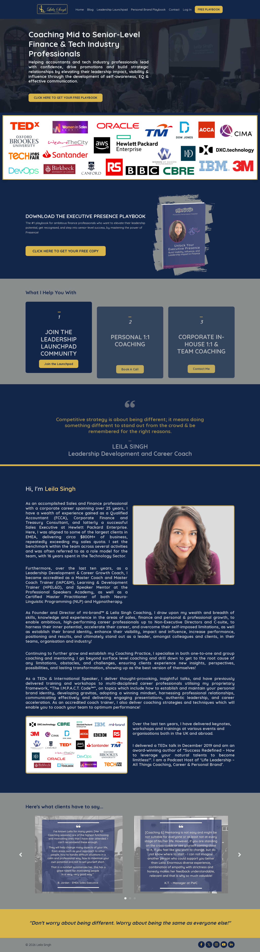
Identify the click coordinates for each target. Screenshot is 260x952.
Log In (188, 9)
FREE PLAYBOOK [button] (210, 9)
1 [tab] (125, 898)
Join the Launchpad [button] (58, 380)
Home (78, 9)
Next (239, 854)
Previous (20, 854)
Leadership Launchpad (111, 9)
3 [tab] (134, 898)
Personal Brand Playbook (148, 9)
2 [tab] (130, 898)
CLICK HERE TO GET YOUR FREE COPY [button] (66, 251)
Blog (89, 9)
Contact (175, 9)
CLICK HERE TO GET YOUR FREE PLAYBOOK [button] (65, 98)
